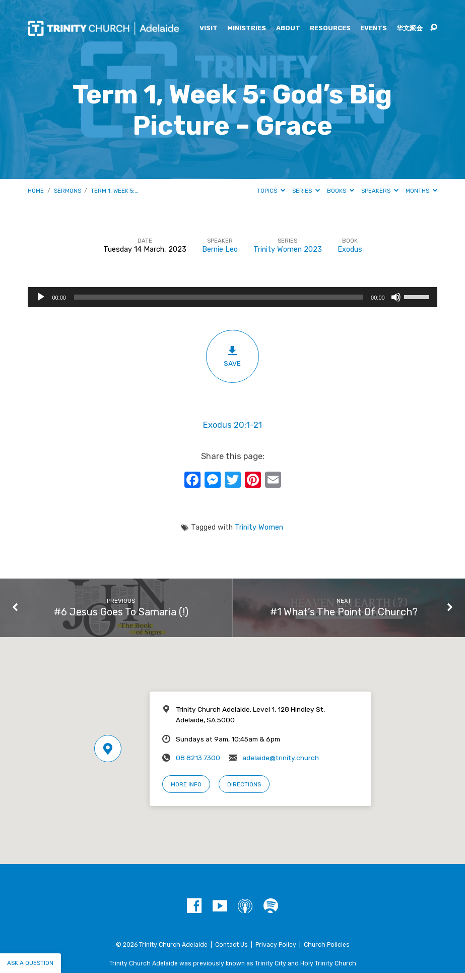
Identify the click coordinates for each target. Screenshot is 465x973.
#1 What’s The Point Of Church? (344, 612)
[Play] (41, 297)
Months (421, 190)
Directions (244, 784)
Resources (330, 28)
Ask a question (30, 962)
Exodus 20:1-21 (232, 425)
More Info (186, 784)
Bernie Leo (220, 249)
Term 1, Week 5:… (114, 190)
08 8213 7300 (198, 758)
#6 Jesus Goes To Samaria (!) (121, 612)
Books (340, 190)
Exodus (350, 249)
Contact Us (231, 944)
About (288, 28)
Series (306, 190)
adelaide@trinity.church (280, 758)
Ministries (246, 28)
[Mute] (396, 297)
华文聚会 (409, 28)
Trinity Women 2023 (287, 249)
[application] (232, 297)
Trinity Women (259, 527)
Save (232, 356)
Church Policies (327, 944)
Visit (209, 28)
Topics (271, 190)
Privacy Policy (275, 944)
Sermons (67, 190)
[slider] (218, 297)
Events (373, 28)
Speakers (379, 190)
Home (36, 190)
